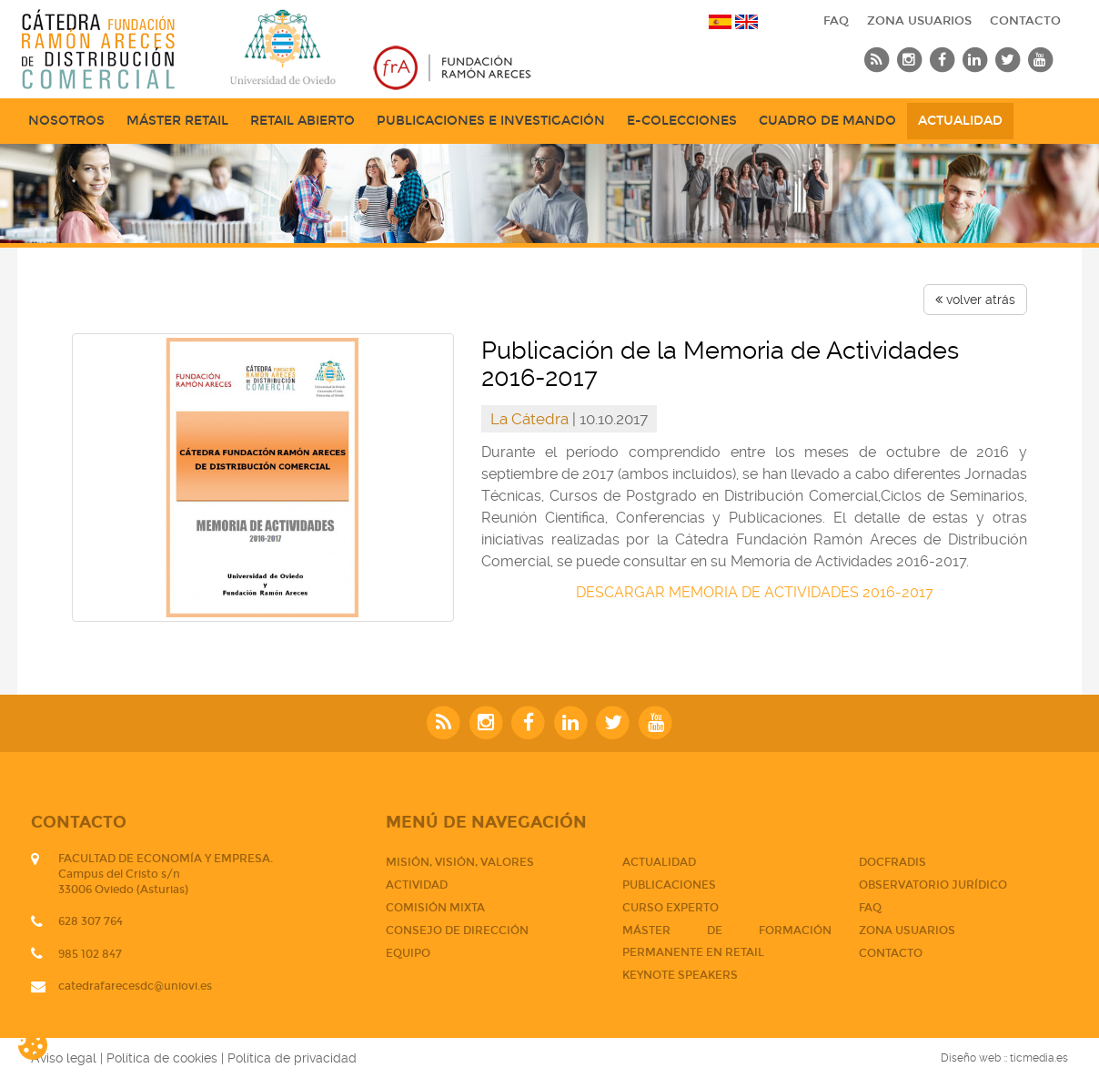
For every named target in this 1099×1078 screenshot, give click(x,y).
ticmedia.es (1039, 1058)
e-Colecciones (682, 120)
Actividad (417, 885)
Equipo (408, 953)
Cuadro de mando (827, 120)
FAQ (836, 21)
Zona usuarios (919, 21)
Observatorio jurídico (933, 885)
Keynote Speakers (680, 975)
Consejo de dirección (457, 930)
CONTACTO (1025, 21)
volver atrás (975, 299)
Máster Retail (177, 120)
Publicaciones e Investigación (491, 120)
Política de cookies (161, 1058)
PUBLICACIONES (669, 885)
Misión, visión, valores (460, 862)
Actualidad (960, 120)
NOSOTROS (66, 120)
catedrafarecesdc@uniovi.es (135, 986)
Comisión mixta (435, 907)
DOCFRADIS (892, 862)
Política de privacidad (292, 1058)
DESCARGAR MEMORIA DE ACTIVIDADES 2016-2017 (754, 592)
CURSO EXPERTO (670, 907)
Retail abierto (302, 120)
